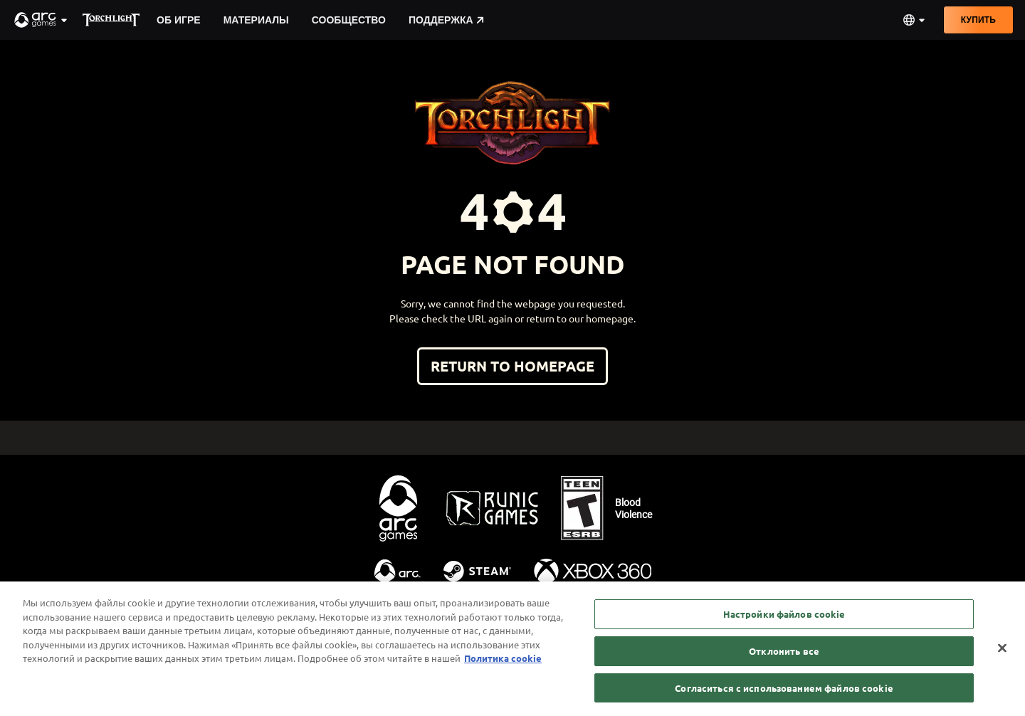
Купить (978, 19)
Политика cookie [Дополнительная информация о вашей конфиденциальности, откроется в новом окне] (503, 666)
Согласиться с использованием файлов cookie (784, 695)
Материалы (256, 20)
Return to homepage (512, 366)
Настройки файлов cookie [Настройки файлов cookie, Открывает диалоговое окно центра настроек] (784, 622)
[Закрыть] (1002, 655)
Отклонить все (784, 658)
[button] (41, 20)
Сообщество (349, 20)
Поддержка (446, 20)
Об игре (179, 20)
